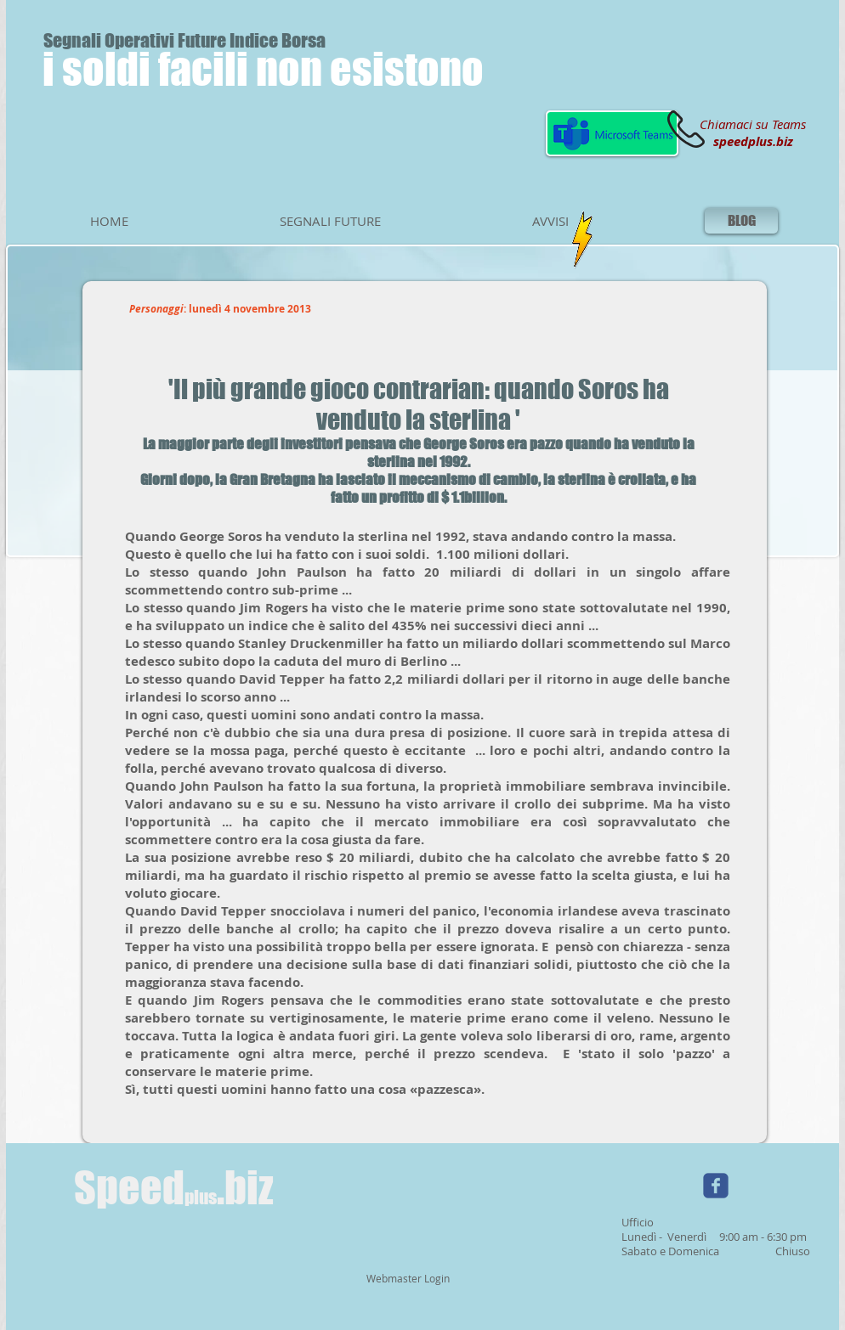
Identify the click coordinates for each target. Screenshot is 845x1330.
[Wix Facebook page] (716, 1185)
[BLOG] (741, 221)
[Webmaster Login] (407, 1279)
